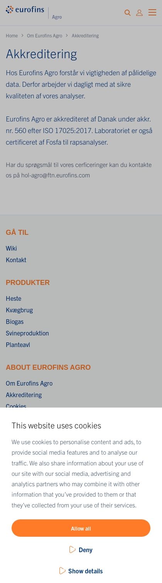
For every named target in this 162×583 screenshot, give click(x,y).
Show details (85, 571)
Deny (86, 549)
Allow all (81, 528)
